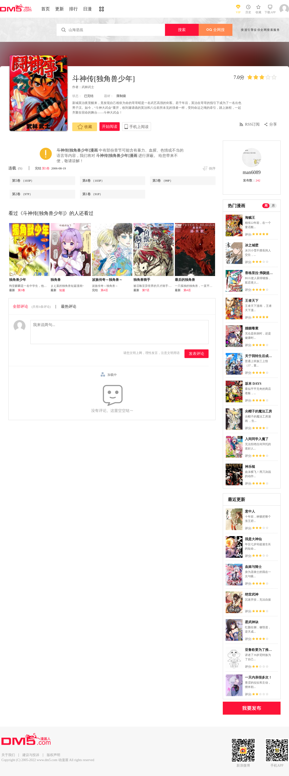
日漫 (87, 8)
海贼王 (250, 217)
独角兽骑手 (141, 280)
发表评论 (196, 354)
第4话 (104, 290)
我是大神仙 (253, 539)
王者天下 (251, 300)
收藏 (85, 126)
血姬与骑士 (253, 567)
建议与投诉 (30, 755)
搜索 (182, 30)
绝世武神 (251, 594)
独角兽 (56, 280)
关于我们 (8, 755)
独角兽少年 (17, 280)
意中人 (250, 511)
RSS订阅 (252, 124)
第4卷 (93, 180)
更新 (59, 8)
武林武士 (88, 87)
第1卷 (92, 194)
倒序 (212, 168)
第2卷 (22, 194)
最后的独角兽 (185, 280)
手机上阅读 (139, 127)
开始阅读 (109, 126)
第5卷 (46, 168)
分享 (273, 124)
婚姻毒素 (251, 328)
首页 (45, 8)
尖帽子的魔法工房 (258, 411)
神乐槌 (250, 466)
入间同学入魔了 (257, 439)
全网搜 (215, 30)
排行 (73, 8)
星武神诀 (251, 622)
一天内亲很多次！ (258, 677)
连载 (16, 168)
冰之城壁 (251, 245)
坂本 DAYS (253, 383)
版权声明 (53, 755)
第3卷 (162, 180)
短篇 (62, 290)
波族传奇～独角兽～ (107, 280)
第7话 (145, 290)
